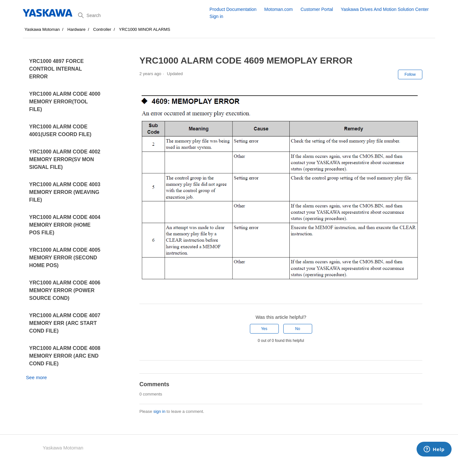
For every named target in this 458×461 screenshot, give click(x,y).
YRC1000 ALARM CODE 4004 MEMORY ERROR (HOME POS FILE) (65, 224)
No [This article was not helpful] (297, 328)
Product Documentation (232, 9)
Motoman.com (278, 9)
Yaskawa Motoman (42, 29)
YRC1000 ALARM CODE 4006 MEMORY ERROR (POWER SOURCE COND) (65, 290)
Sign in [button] (216, 16)
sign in (159, 411)
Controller (102, 29)
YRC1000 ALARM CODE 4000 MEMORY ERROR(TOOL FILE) (65, 101)
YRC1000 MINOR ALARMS (144, 29)
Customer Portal (317, 9)
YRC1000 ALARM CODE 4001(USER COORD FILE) (60, 130)
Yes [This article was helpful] (264, 328)
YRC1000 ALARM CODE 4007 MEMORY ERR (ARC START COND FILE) (65, 323)
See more (36, 377)
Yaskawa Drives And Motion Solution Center (385, 9)
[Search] (141, 15)
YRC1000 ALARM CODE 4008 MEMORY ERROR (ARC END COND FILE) (65, 355)
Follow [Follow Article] (410, 74)
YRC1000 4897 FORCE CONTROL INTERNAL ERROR (56, 68)
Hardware (76, 29)
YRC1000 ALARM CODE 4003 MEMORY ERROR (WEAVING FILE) (65, 192)
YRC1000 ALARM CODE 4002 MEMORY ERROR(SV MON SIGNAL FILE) (65, 159)
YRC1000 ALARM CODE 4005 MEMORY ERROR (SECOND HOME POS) (65, 257)
